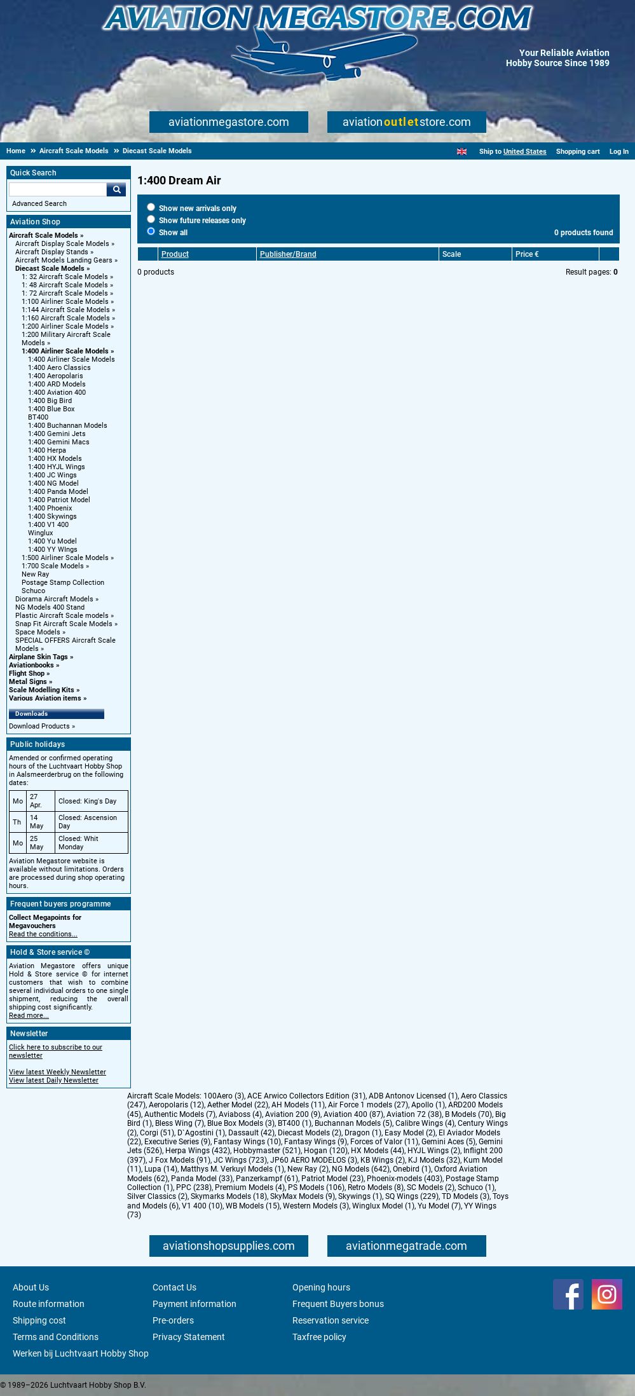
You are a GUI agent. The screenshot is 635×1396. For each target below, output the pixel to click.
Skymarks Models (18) (229, 1196)
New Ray (35, 574)
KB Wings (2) (382, 1160)
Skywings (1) (360, 1196)
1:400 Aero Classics (59, 368)
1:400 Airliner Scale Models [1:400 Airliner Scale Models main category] (71, 359)
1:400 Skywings (52, 516)
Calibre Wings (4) (424, 1123)
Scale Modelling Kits (41, 690)
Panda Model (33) (202, 1178)
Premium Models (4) (250, 1187)
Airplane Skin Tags (38, 657)
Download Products (39, 726)
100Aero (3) (223, 1095)
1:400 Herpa (47, 450)
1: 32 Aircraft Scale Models (65, 277)
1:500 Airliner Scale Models (65, 558)
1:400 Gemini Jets (57, 434)
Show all (167, 232)
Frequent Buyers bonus (338, 1304)
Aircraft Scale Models (43, 235)
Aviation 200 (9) (292, 1114)
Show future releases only (196, 220)
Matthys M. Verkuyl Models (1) (232, 1169)
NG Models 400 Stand (50, 607)
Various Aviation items (45, 698)
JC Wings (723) (240, 1160)
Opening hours (321, 1287)
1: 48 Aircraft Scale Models (65, 285)
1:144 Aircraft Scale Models (66, 310)
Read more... (29, 1015)
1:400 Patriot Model (59, 500)
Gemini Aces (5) (448, 1141)
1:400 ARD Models (57, 384)
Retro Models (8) (376, 1187)
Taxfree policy (319, 1337)
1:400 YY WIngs (53, 549)
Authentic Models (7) (179, 1114)
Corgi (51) (157, 1132)
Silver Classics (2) (157, 1196)
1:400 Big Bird (50, 401)
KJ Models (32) (434, 1160)
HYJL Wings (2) (433, 1150)
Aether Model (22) (237, 1104)
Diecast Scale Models (50, 268)
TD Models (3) (465, 1196)
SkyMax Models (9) (302, 1196)
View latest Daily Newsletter (54, 1080)
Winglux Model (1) (383, 1205)
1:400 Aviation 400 (57, 392)
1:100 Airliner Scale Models (65, 302)
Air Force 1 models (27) (368, 1104)
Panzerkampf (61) (267, 1178)
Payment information (194, 1304)
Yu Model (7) (439, 1205)
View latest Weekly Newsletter (57, 1072)
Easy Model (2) (410, 1132)
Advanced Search (39, 204)
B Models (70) (468, 1114)
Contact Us (174, 1287)
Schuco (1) (476, 1187)
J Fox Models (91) (179, 1160)
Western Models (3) (316, 1205)
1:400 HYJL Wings (56, 467)
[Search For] (58, 189)
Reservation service (330, 1320)
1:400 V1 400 (48, 525)
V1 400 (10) (202, 1205)
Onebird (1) (412, 1169)
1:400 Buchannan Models (67, 425)
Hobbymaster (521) (267, 1150)
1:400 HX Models (55, 459)
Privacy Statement (189, 1337)
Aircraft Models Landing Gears (64, 260)
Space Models (37, 632)
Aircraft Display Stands (51, 252)
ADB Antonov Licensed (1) (413, 1095)
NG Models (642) (361, 1169)
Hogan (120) (326, 1150)
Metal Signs (28, 682)
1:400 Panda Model (58, 492)
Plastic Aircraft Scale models (62, 616)
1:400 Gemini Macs (59, 442)
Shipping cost (39, 1320)
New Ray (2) (308, 1169)
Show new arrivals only (191, 208)
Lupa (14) (160, 1169)
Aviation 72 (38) (414, 1114)
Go (116, 189)
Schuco (33, 591)
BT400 (38, 417)
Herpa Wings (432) (197, 1150)
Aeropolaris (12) (176, 1104)
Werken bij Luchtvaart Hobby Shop (81, 1353)
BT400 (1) (294, 1123)
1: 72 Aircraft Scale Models (65, 293)
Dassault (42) (251, 1132)
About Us (31, 1287)
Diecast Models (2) (309, 1132)
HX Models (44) (377, 1150)
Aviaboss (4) (240, 1114)
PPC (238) (194, 1187)
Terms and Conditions (56, 1337)
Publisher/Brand (288, 254)
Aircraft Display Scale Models (62, 244)
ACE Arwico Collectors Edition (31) (306, 1095)
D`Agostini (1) (201, 1132)
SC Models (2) (430, 1187)
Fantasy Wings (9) (315, 1141)
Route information (49, 1304)
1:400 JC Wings (52, 475)
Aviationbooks (31, 665)
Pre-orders (173, 1320)
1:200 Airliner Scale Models (65, 326)
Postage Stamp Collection (63, 582)
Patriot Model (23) (332, 1178)
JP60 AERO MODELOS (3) (313, 1160)
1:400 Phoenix (50, 508)
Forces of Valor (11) (384, 1141)
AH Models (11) (298, 1104)
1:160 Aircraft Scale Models (66, 318)
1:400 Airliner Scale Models (65, 351)
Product (175, 254)
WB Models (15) (253, 1205)
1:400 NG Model (53, 483)
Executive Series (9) (177, 1141)
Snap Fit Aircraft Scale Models (64, 624)
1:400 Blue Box (51, 409)
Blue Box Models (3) (241, 1123)
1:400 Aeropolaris (55, 376)
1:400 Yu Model (52, 541)
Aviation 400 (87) (353, 1114)
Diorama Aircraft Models (54, 599)
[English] (462, 151)
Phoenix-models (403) (404, 1178)
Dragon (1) (363, 1132)
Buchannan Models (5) (353, 1123)
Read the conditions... (43, 934)
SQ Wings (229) (412, 1196)
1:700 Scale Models (53, 566)
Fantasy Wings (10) (247, 1141)
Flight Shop (26, 673)
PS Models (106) (316, 1187)
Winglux (40, 533)
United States (525, 151)
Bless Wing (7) (179, 1123)
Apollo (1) (428, 1104)
